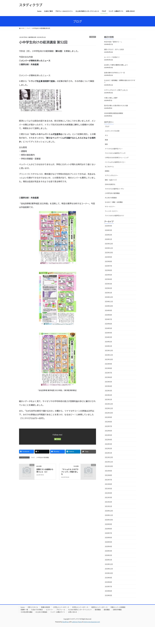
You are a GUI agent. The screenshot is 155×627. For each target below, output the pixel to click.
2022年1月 (108, 453)
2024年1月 (108, 346)
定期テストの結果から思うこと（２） (44, 470)
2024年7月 (108, 319)
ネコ (106, 135)
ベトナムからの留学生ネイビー (115, 162)
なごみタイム (109, 166)
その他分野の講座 (26, 612)
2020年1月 (108, 560)
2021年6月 (108, 484)
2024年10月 (109, 306)
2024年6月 (108, 324)
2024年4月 (108, 333)
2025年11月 (109, 248)
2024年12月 (109, 297)
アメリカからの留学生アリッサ (115, 153)
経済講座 (98, 609)
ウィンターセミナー (111, 211)
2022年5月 (108, 435)
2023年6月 (108, 377)
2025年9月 (108, 257)
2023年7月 (108, 373)
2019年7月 (108, 586)
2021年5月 (108, 488)
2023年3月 (108, 391)
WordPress (65, 622)
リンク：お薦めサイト (57, 612)
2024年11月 (109, 301)
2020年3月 (108, 551)
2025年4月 (108, 279)
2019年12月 (109, 564)
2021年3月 (108, 497)
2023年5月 (108, 382)
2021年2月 (108, 502)
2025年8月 (108, 261)
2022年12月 (109, 404)
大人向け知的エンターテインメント (80, 609)
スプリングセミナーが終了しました (116, 90)
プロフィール (60, 609)
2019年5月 (108, 595)
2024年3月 (108, 337)
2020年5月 (108, 542)
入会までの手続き (37, 609)
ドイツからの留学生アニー (114, 149)
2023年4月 (108, 386)
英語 (106, 140)
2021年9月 (108, 471)
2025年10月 (109, 252)
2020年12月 (109, 511)
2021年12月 (109, 457)
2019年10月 (109, 573)
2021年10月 (109, 466)
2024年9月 (108, 310)
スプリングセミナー (111, 175)
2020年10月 (109, 520)
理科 (106, 144)
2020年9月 (108, 524)
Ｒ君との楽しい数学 (110, 98)
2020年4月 (108, 546)
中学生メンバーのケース (80, 607)
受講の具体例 (45, 607)
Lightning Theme (77, 622)
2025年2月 (108, 288)
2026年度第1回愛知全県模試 (113, 113)
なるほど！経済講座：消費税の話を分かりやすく (119, 81)
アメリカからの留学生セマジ (114, 215)
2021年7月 (108, 480)
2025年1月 (108, 293)
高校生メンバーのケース (99, 607)
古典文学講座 (117, 609)
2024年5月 (108, 328)
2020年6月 (108, 537)
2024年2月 (108, 342)
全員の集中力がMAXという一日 (114, 73)
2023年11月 (109, 355)
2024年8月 (108, 315)
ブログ (93, 37)
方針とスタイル (33, 607)
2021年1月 (108, 506)
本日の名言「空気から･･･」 (113, 42)
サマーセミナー (110, 206)
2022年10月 (109, 413)
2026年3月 (108, 230)
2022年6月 (108, 431)
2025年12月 (109, 244)
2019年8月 (108, 582)
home (23, 607)
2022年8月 (108, 422)
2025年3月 (108, 284)
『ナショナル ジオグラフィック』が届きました (69, 471)
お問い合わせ (72, 612)
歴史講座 (107, 609)
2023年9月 (108, 364)
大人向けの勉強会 (111, 198)
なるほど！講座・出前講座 (114, 202)
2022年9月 (108, 417)
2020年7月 (108, 533)
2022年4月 (108, 439)
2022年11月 (109, 408)
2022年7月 (108, 426)
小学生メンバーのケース (61, 607)
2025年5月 (108, 275)
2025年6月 (108, 270)
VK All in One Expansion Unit (91, 622)
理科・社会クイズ (111, 180)
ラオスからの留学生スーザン (114, 189)
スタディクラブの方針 (112, 131)
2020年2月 (108, 555)
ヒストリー (49, 609)
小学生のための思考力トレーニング (117, 157)
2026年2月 (108, 235)
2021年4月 (108, 493)
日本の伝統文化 (110, 184)
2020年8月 (108, 529)
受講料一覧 (24, 609)
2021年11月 (109, 462)
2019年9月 (108, 578)
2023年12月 (109, 350)
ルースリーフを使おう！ (112, 57)
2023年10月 (109, 359)
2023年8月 (108, 368)
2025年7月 (108, 266)
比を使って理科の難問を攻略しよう (116, 65)
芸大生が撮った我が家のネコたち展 (116, 105)
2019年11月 (109, 569)
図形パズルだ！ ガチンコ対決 (114, 49)
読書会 (107, 171)
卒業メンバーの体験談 (118, 607)
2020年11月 (109, 515)
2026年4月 (108, 226)
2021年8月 (108, 475)
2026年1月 (108, 239)
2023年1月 (108, 399)
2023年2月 (108, 395)
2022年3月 (108, 444)
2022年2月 (108, 448)
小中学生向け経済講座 (42, 457)
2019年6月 (108, 591)
